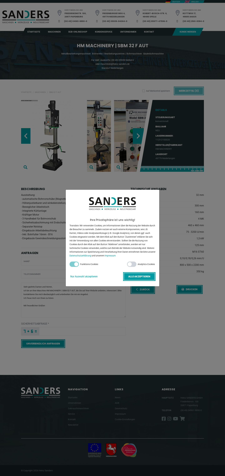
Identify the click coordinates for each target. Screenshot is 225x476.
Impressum (110, 256)
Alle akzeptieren (138, 276)
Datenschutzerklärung (80, 256)
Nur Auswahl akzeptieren (84, 276)
